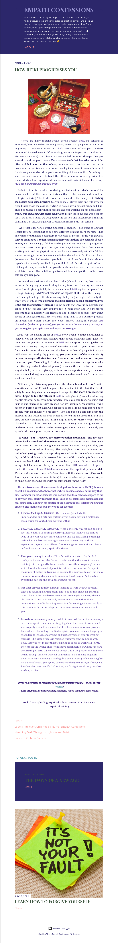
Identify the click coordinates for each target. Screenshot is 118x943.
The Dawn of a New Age (52, 780)
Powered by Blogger (59, 928)
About (29, 47)
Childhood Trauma (47, 726)
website (59, 686)
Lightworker (54, 732)
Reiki (66, 732)
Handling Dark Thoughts (30, 732)
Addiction (29, 726)
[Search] (101, 9)
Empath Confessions (59, 10)
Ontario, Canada (36, 738)
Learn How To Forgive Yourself (52, 901)
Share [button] (18, 721)
